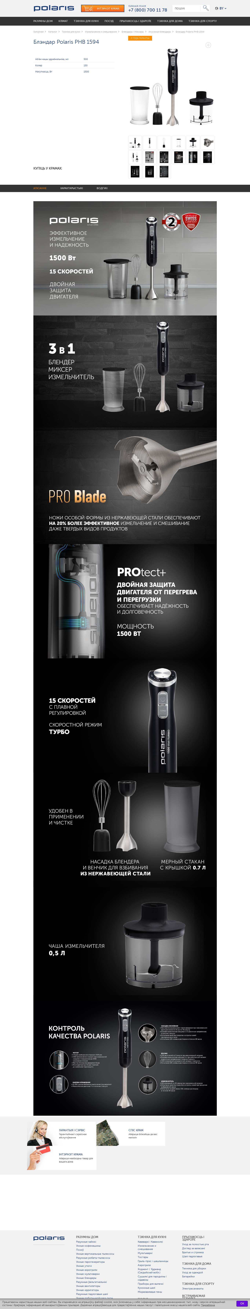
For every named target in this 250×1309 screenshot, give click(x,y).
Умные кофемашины (88, 1245)
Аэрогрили (144, 1265)
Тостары (143, 1257)
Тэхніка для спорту (198, 1284)
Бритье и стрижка (193, 1252)
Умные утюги (84, 1265)
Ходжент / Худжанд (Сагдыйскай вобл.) (149, 1271)
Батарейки (188, 1276)
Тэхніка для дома (196, 1264)
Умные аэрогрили (86, 1270)
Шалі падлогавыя (192, 1256)
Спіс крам (136, 1130)
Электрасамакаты (192, 1288)
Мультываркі (145, 1253)
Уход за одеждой (192, 1272)
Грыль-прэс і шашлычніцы (153, 1261)
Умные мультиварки (88, 1274)
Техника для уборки (194, 1268)
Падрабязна (208, 1305)
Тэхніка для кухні (152, 1237)
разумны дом (87, 1237)
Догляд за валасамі (193, 1248)
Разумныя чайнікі (86, 1241)
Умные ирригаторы (87, 1290)
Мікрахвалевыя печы (150, 1291)
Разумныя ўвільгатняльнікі (91, 1282)
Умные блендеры (86, 1278)
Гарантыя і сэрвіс (72, 1130)
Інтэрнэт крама (71, 1154)
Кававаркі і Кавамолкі (150, 1241)
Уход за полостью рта (195, 1244)
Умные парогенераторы (90, 1261)
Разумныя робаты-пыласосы (93, 1257)
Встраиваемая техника (193, 1297)
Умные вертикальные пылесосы (95, 1253)
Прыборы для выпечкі (150, 1283)
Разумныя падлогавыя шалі (92, 1294)
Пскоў (80, 1249)
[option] (172, 83)
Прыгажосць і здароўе (193, 1238)
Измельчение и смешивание (147, 1247)
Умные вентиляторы (88, 1286)
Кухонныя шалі (146, 1287)
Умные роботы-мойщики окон (94, 1298)
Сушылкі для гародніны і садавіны (152, 1278)
